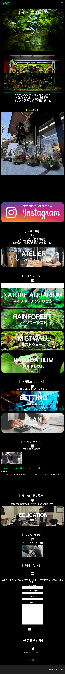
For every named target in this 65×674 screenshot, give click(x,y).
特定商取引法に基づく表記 (31, 653)
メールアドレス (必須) (32, 592)
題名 (32, 598)
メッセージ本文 (32, 613)
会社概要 (31, 660)
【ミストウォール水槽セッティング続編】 (21, 468)
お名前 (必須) (32, 586)
